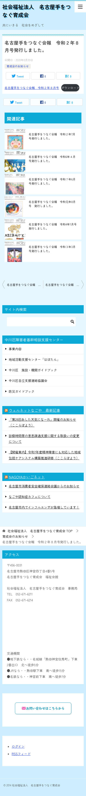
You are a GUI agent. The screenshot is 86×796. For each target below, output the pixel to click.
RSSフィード (21, 753)
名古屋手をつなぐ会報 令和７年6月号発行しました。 (52, 181)
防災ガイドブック (21, 391)
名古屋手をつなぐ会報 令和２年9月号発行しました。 (64, 285)
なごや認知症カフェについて (29, 496)
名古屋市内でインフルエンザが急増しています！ (44, 507)
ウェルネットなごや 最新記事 (34, 410)
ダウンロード (70, 87)
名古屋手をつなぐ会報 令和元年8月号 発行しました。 (52, 204)
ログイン (18, 746)
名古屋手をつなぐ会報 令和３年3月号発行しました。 (52, 249)
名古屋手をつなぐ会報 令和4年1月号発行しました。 (53, 226)
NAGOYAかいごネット (27, 477)
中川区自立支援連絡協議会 (28, 380)
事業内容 (15, 349)
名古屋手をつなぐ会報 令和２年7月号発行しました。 (52, 136)
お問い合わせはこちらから (43, 708)
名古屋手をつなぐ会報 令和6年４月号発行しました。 (52, 159)
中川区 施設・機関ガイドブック (33, 370)
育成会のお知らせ (18, 66)
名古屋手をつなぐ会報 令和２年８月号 (32, 87)
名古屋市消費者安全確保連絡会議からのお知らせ (44, 486)
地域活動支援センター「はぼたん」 (34, 359)
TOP (40, 531)
